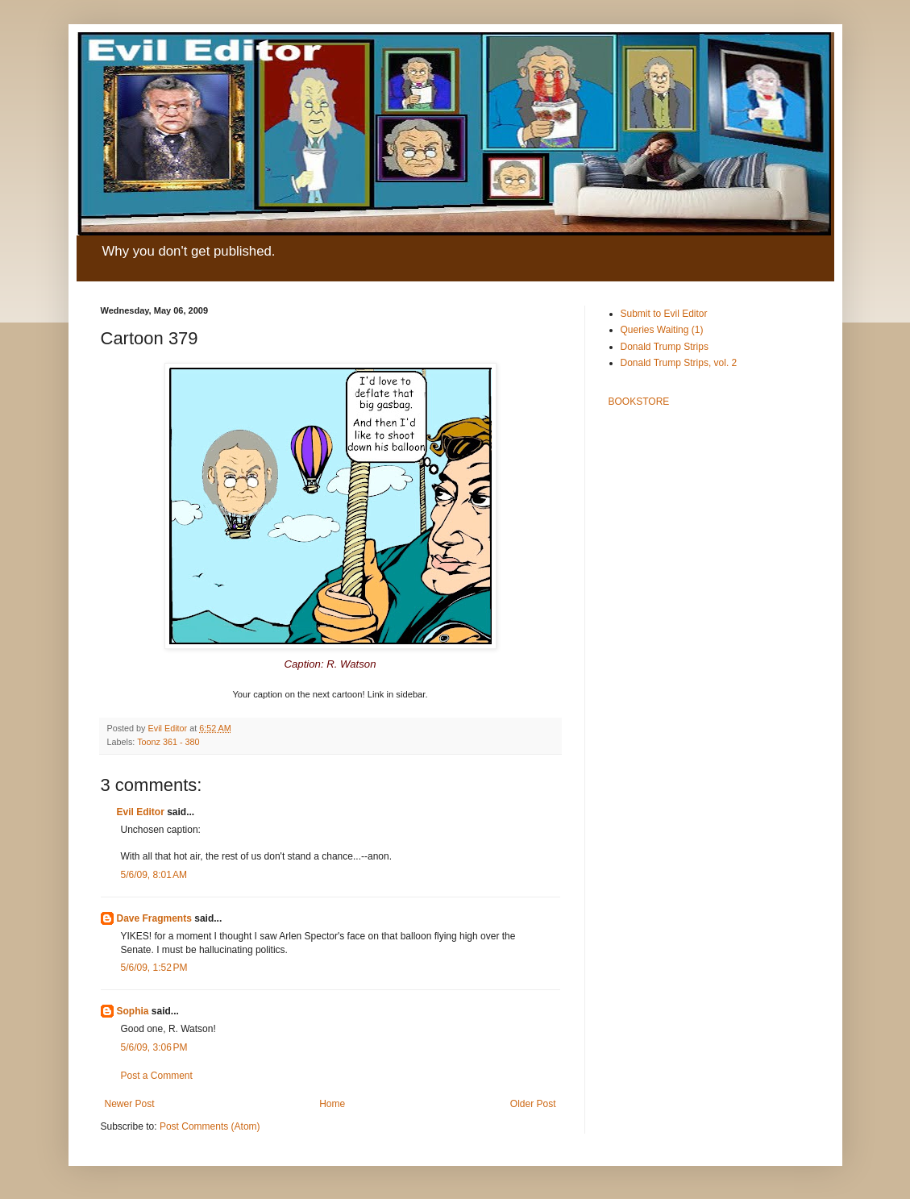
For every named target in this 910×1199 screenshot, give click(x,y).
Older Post (533, 1103)
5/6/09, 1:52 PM (154, 967)
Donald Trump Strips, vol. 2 (679, 362)
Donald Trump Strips (664, 346)
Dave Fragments (154, 918)
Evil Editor (140, 812)
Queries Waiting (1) (662, 329)
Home (332, 1103)
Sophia (133, 1011)
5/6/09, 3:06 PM (154, 1047)
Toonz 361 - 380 (168, 742)
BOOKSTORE (639, 401)
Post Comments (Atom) (210, 1126)
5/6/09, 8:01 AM (154, 875)
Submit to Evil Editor (664, 313)
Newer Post (130, 1103)
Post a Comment (157, 1075)
